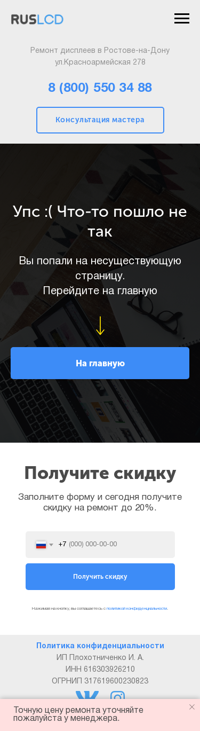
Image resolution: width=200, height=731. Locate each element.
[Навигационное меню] (181, 18)
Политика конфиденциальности (100, 646)
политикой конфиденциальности (137, 609)
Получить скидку (100, 576)
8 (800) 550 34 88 (100, 89)
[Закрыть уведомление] (192, 707)
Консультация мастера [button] (100, 119)
